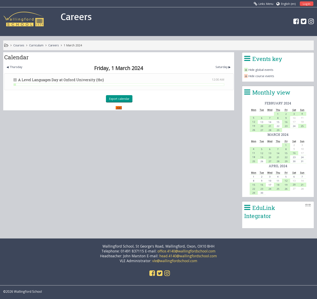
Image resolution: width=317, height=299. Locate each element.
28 (269, 130)
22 (278, 126)
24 (294, 126)
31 (302, 161)
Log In (306, 4)
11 (253, 152)
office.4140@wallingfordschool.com (186, 251)
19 (253, 125)
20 (261, 126)
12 (253, 121)
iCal (118, 107)
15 (278, 121)
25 (302, 126)
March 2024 (277, 134)
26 (253, 129)
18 (253, 157)
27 (261, 130)
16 (286, 121)
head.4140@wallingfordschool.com (188, 255)
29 (278, 130)
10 (269, 180)
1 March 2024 (73, 45)
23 (286, 126)
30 (294, 161)
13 (261, 121)
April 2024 (278, 166)
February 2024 (278, 103)
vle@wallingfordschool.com (174, 260)
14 (269, 121)
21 (269, 126)
